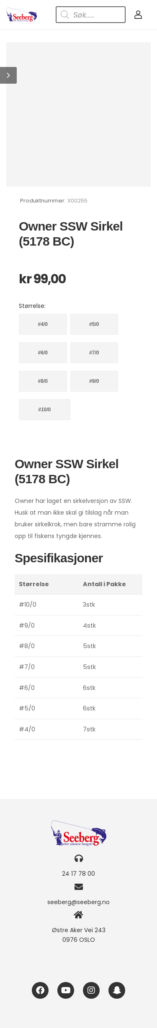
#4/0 (43, 324)
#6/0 (43, 353)
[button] (8, 75)
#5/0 (94, 324)
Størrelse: (32, 306)
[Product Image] (78, 114)
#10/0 (44, 410)
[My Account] (138, 14)
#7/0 (94, 353)
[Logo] (21, 15)
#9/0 (94, 381)
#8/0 (43, 381)
